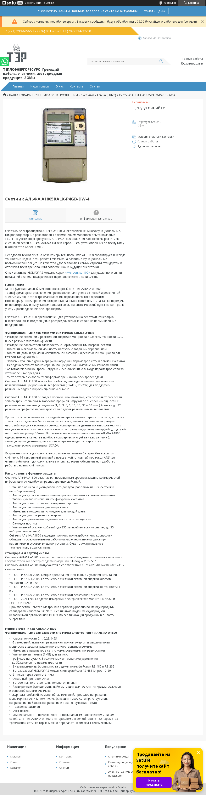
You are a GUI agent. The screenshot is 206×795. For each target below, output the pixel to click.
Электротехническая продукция (122, 773)
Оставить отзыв (192, 63)
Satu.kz (122, 787)
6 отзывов (170, 3)
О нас (59, 86)
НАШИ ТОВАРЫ (20, 95)
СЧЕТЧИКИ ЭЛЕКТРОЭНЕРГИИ (56, 95)
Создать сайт (33, 2)
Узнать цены (154, 11)
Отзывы (64, 762)
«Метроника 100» (77, 272)
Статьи (95, 86)
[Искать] (161, 61)
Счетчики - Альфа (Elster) (98, 95)
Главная (18, 86)
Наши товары (39, 86)
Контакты (77, 86)
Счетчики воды (118, 756)
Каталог (15, 768)
